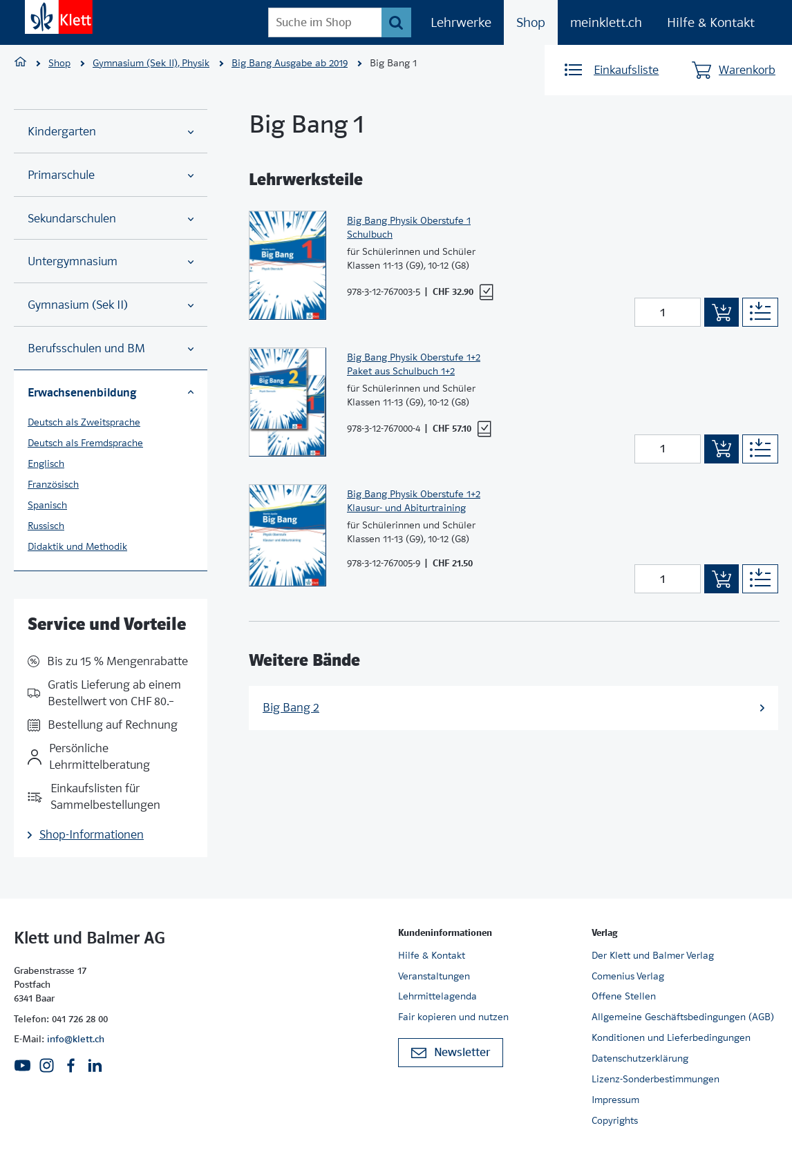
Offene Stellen (624, 996)
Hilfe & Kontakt (711, 22)
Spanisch (47, 505)
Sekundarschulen (111, 218)
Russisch (46, 525)
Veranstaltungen (434, 976)
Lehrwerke (461, 22)
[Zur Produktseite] (287, 265)
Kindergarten (111, 131)
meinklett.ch (606, 22)
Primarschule (111, 175)
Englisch (46, 463)
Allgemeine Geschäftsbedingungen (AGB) (683, 1016)
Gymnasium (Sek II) (111, 305)
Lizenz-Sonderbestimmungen (655, 1079)
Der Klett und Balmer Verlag (653, 955)
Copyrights (615, 1120)
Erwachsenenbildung (111, 392)
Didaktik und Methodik (77, 546)
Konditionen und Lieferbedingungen (671, 1037)
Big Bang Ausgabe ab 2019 (290, 63)
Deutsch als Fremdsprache (85, 443)
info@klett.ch (75, 1039)
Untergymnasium (111, 261)
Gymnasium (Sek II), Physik (151, 63)
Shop (530, 22)
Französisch (53, 484)
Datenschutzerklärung (640, 1058)
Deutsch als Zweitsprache (84, 422)
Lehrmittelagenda (437, 996)
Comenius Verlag (628, 976)
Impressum (615, 1099)
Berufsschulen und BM (111, 348)
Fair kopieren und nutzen (453, 1016)
